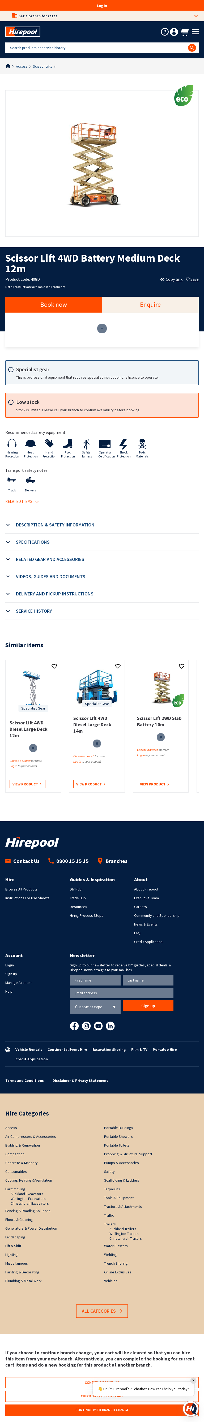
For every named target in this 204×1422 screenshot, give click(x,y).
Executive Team (146, 898)
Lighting (11, 1254)
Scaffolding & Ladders (121, 1180)
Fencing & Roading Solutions (27, 1210)
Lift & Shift (13, 1245)
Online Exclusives (117, 1272)
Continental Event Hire (67, 1049)
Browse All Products (21, 889)
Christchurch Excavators (30, 1203)
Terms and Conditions (24, 1080)
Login (9, 965)
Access (22, 66)
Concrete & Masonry (21, 1162)
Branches (112, 861)
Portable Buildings (118, 1127)
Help (8, 991)
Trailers (110, 1224)
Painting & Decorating (22, 1272)
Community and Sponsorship (157, 915)
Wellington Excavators (28, 1198)
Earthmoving (15, 1189)
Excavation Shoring (109, 1049)
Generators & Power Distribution (31, 1228)
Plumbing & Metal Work (23, 1280)
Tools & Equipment (119, 1197)
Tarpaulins (112, 1189)
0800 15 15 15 (68, 861)
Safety (109, 1171)
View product (26, 784)
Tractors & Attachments (123, 1206)
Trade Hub (78, 898)
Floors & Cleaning (19, 1219)
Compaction (14, 1154)
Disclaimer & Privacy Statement (80, 1080)
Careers (140, 906)
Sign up (11, 973)
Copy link (171, 279)
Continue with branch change (102, 1410)
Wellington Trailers (124, 1233)
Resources (78, 906)
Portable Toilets (116, 1145)
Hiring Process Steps (86, 915)
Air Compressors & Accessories (30, 1136)
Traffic (109, 1215)
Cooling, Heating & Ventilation (28, 1180)
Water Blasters (116, 1245)
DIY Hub (76, 889)
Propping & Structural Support (128, 1154)
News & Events (146, 924)
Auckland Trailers (122, 1228)
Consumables (16, 1171)
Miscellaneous (16, 1263)
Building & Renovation (22, 1145)
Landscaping (15, 1237)
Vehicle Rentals (28, 1049)
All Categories (102, 1311)
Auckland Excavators (27, 1193)
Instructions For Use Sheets (27, 898)
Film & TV (139, 1049)
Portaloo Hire (165, 1049)
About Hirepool (146, 889)
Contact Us (22, 861)
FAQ (137, 933)
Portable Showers (118, 1136)
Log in (102, 5)
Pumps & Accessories (121, 1162)
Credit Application (148, 941)
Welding (110, 1254)
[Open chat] (191, 1409)
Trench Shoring (116, 1263)
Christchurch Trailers (125, 1238)
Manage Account (18, 982)
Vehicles (110, 1280)
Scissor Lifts (42, 66)
